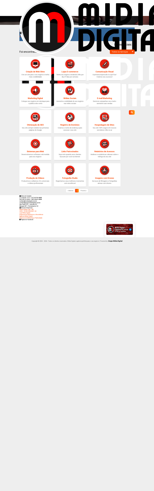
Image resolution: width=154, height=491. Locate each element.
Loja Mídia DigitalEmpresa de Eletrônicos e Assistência (31, 213)
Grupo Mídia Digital (115, 241)
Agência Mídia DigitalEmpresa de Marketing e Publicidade (30, 217)
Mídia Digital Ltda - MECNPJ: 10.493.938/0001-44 (27, 210)
